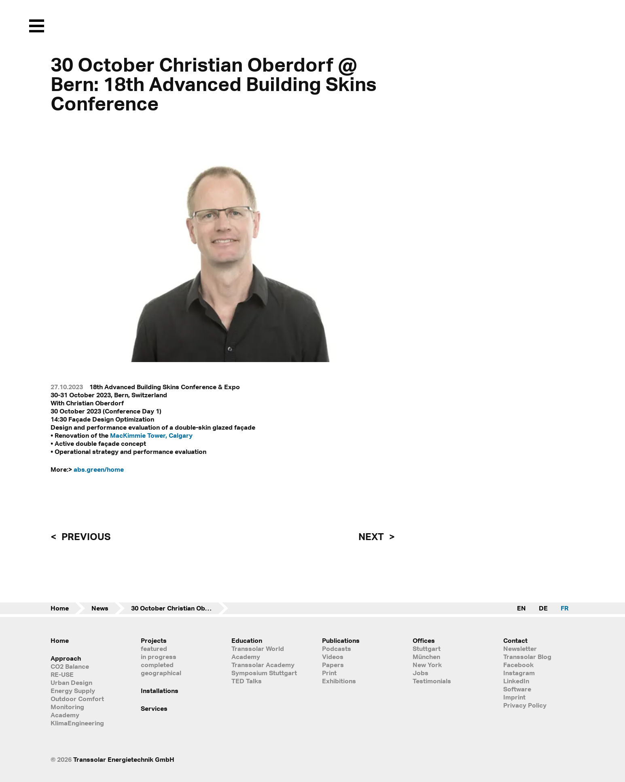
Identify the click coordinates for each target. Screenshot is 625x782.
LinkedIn (516, 681)
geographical (161, 673)
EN (521, 608)
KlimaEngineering (77, 723)
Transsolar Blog (527, 657)
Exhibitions (339, 681)
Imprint (514, 697)
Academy (65, 715)
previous (84, 536)
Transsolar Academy (262, 665)
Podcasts (336, 648)
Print (329, 673)
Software (517, 689)
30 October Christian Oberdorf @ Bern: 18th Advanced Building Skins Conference (179, 608)
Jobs (420, 673)
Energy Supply (73, 691)
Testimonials (432, 681)
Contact (515, 640)
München (426, 657)
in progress (158, 657)
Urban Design (71, 682)
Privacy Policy (525, 705)
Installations (159, 691)
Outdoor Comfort (77, 699)
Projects (154, 640)
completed (157, 665)
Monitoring (67, 707)
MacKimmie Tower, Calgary (151, 435)
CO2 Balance (70, 666)
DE (543, 608)
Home (60, 608)
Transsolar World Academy (257, 652)
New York (427, 665)
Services (154, 708)
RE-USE (62, 674)
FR (564, 608)
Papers (333, 665)
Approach (66, 658)
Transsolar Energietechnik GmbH (123, 759)
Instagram (519, 673)
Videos (332, 657)
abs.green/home (99, 469)
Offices (424, 640)
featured (154, 648)
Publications (341, 640)
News (99, 608)
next (372, 536)
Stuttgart (427, 648)
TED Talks (246, 681)
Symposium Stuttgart (264, 673)
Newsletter (520, 648)
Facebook (518, 665)
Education (246, 640)
